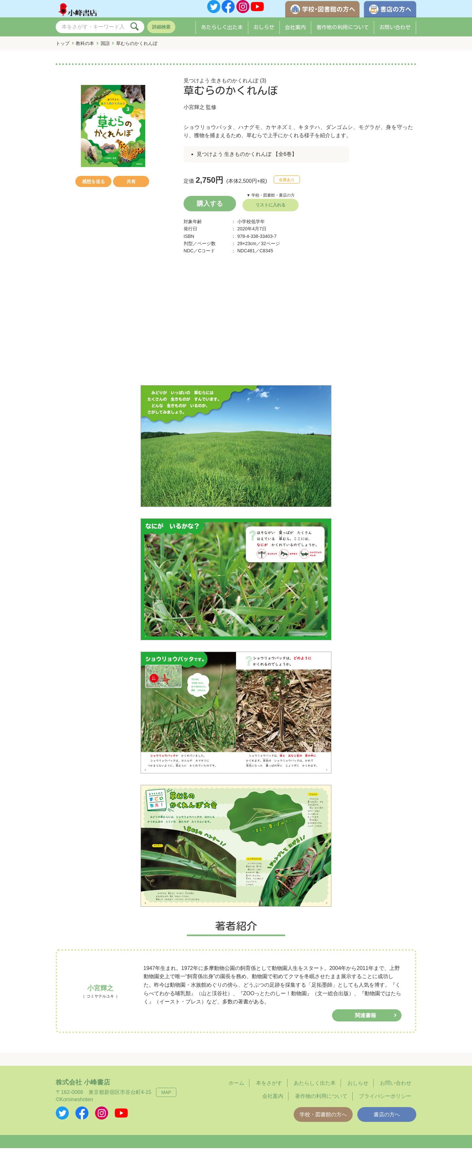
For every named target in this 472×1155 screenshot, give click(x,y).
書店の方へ (387, 1121)
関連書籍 (365, 1022)
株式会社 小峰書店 (83, 1089)
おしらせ (263, 34)
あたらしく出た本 (222, 34)
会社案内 (295, 34)
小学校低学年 (251, 228)
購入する (210, 210)
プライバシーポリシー (385, 1103)
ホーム (236, 1090)
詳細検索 (161, 33)
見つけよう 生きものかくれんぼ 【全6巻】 (247, 161)
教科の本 (85, 50)
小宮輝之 (194, 114)
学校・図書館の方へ (323, 1121)
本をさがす (269, 1090)
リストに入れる (270, 211)
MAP (166, 1099)
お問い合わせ (395, 34)
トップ (62, 50)
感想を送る (93, 188)
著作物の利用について (342, 34)
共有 (131, 188)
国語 (105, 50)
